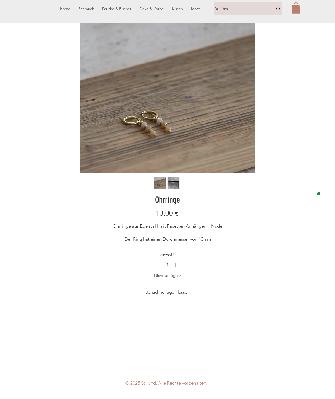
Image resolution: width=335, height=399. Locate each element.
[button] (296, 8)
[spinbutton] (167, 265)
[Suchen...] (239, 8)
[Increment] (175, 265)
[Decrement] (159, 265)
